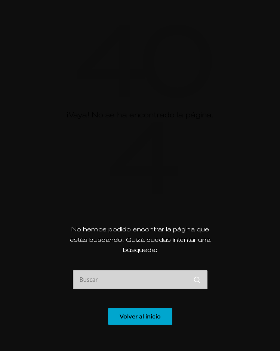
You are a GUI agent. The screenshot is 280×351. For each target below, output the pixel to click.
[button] (197, 279)
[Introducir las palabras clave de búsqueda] (140, 279)
